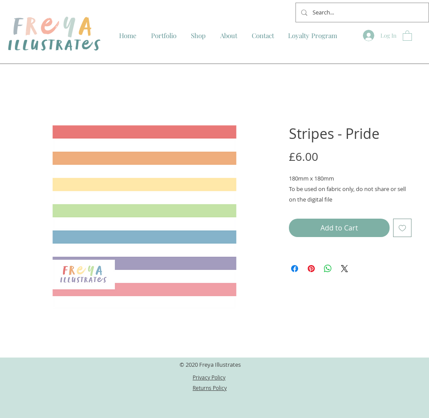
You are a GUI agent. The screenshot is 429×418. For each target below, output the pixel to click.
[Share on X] (344, 268)
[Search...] (361, 12)
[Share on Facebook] (294, 268)
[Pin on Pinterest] (311, 268)
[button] (407, 35)
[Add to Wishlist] (402, 228)
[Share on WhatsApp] (328, 268)
